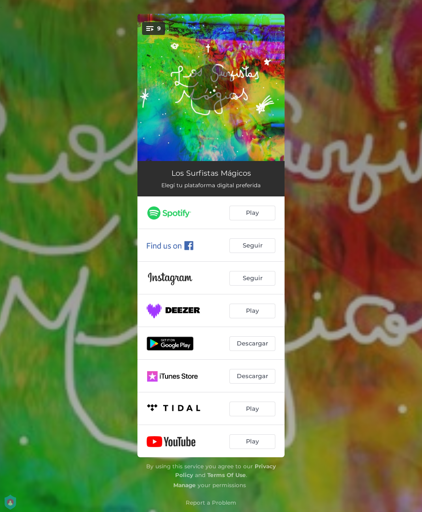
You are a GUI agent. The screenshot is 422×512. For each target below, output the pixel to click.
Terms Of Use (226, 475)
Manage (184, 485)
